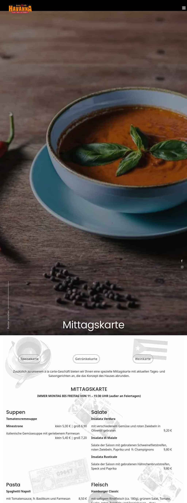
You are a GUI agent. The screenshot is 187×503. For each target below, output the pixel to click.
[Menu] (183, 5)
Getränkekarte (86, 359)
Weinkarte (143, 359)
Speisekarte (30, 359)
